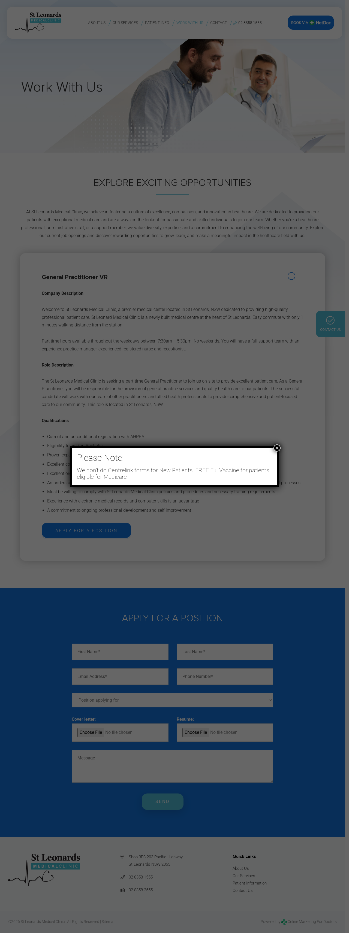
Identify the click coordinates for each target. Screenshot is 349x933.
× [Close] (277, 448)
